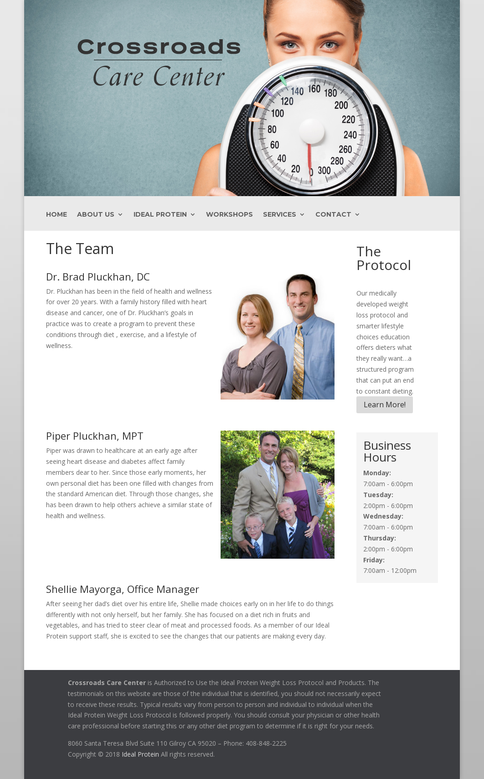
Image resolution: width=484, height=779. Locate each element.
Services (279, 214)
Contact (333, 214)
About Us (95, 214)
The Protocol (383, 258)
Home (56, 214)
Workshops (229, 214)
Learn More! (385, 405)
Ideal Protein (160, 214)
